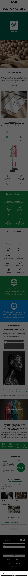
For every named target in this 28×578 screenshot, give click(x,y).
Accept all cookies (14, 575)
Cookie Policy (15, 573)
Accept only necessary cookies (14, 576)
